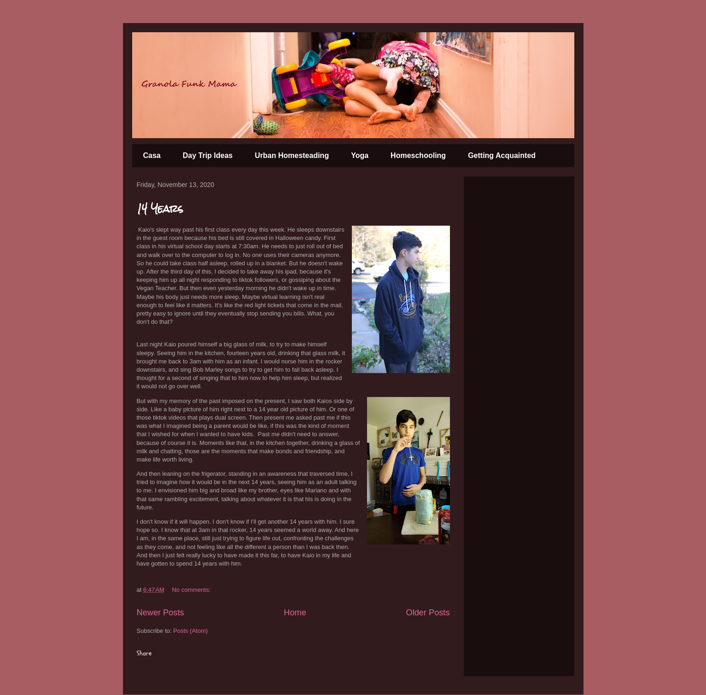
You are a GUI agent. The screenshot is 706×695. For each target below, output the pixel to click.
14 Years (160, 208)
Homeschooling (418, 155)
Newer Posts (160, 612)
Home (295, 612)
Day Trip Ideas (208, 155)
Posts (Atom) (190, 630)
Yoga (359, 155)
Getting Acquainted (502, 155)
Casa (152, 155)
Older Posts (427, 612)
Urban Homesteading (292, 155)
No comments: (192, 589)
